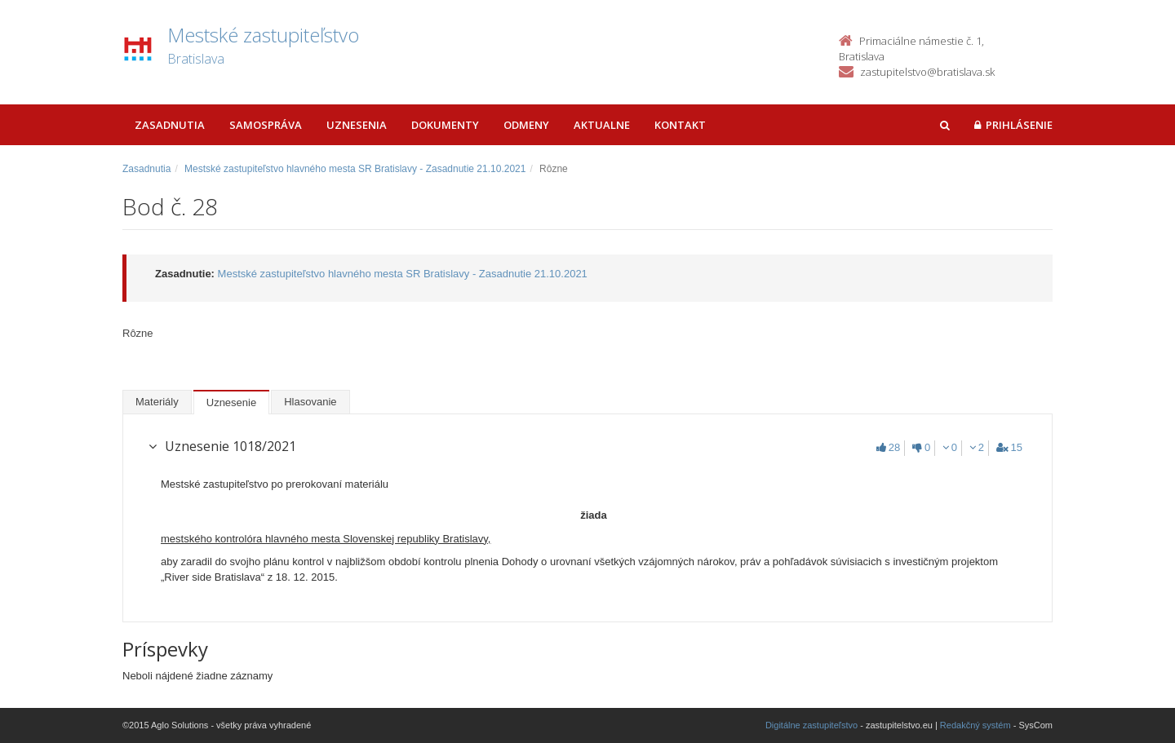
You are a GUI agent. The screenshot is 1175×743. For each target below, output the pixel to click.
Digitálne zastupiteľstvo (811, 725)
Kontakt (680, 124)
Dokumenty (445, 124)
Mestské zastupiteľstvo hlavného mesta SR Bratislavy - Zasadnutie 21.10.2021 (354, 169)
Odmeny (526, 124)
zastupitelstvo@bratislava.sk (927, 71)
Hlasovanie (310, 402)
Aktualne (602, 124)
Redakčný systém (975, 725)
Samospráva (265, 124)
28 (888, 447)
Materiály (157, 402)
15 (1009, 447)
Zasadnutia (170, 124)
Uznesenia (356, 124)
